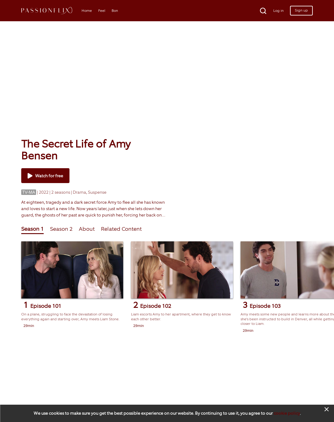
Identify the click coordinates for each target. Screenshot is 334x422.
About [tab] (87, 229)
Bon (115, 10)
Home (87, 10)
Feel (101, 10)
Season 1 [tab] (32, 229)
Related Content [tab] (121, 229)
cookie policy (287, 413)
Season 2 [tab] (61, 229)
